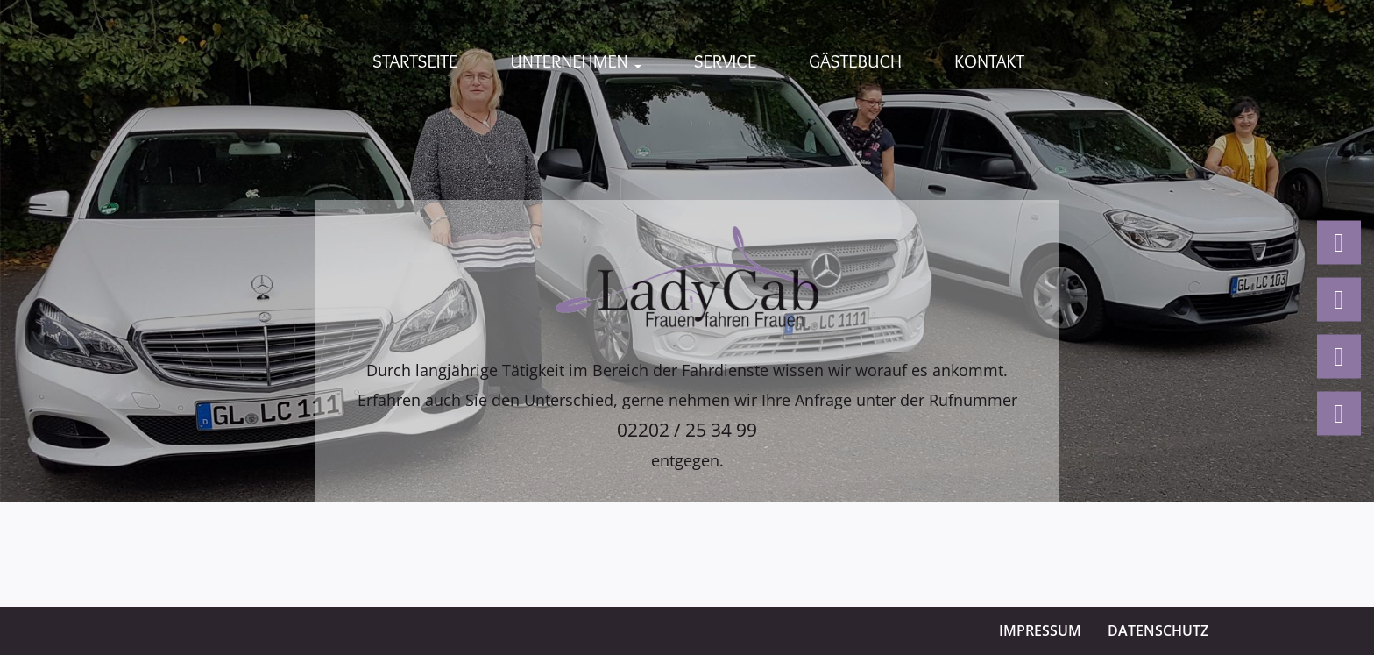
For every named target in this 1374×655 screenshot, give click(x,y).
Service (725, 61)
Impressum (1040, 630)
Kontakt (989, 61)
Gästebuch (855, 61)
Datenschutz (1158, 630)
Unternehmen (575, 61)
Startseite (414, 61)
